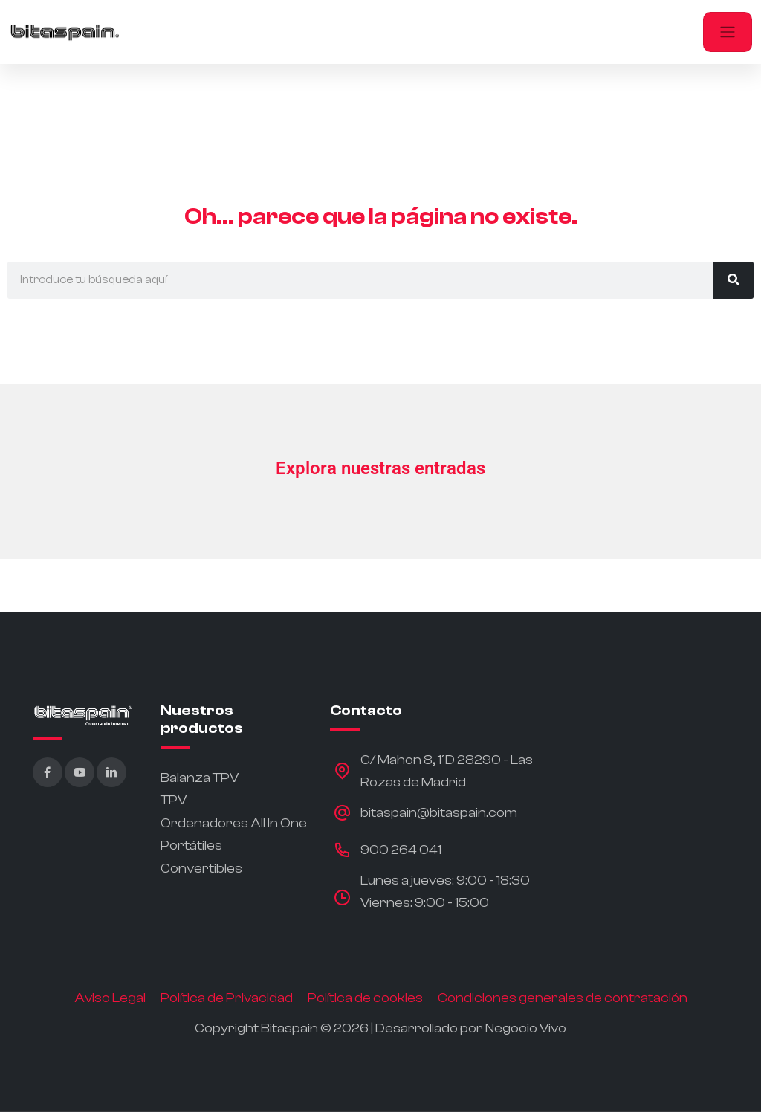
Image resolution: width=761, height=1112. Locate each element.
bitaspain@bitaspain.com (438, 813)
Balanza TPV (200, 778)
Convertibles (201, 868)
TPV (174, 800)
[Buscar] (733, 280)
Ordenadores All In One (234, 823)
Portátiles (191, 845)
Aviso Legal (110, 998)
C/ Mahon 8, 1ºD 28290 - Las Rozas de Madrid (446, 771)
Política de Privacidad (227, 998)
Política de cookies (365, 998)
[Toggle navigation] (727, 32)
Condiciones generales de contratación (562, 998)
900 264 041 (400, 850)
